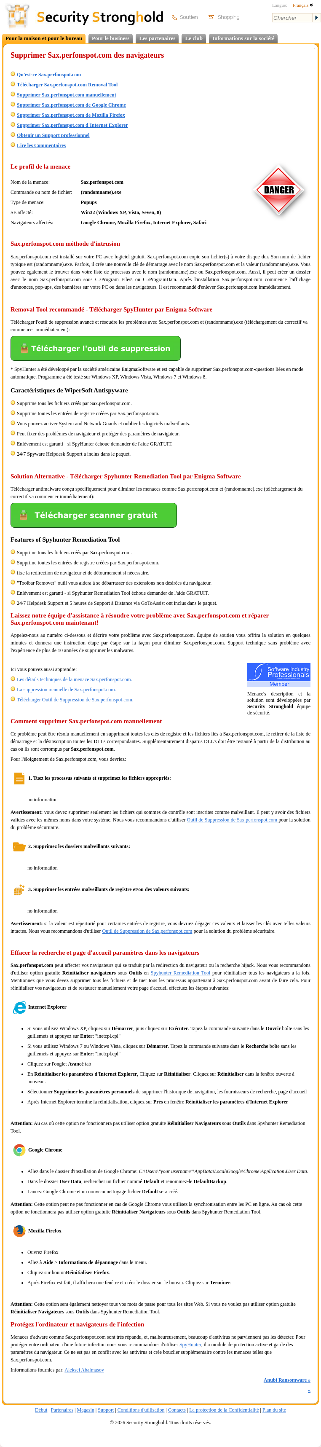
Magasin (85, 1410)
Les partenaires (157, 38)
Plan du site (274, 1410)
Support (106, 1410)
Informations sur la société (243, 38)
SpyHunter (190, 1345)
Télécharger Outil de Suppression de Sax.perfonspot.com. (75, 700)
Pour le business (110, 38)
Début (41, 1410)
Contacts (177, 1410)
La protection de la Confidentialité (224, 1410)
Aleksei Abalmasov (84, 1370)
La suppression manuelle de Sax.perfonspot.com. (66, 690)
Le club (194, 38)
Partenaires (62, 1410)
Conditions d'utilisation (141, 1410)
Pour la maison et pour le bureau (43, 38)
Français (303, 5)
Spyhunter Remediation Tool (181, 973)
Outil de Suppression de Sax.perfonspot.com (232, 820)
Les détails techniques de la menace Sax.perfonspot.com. (74, 679)
